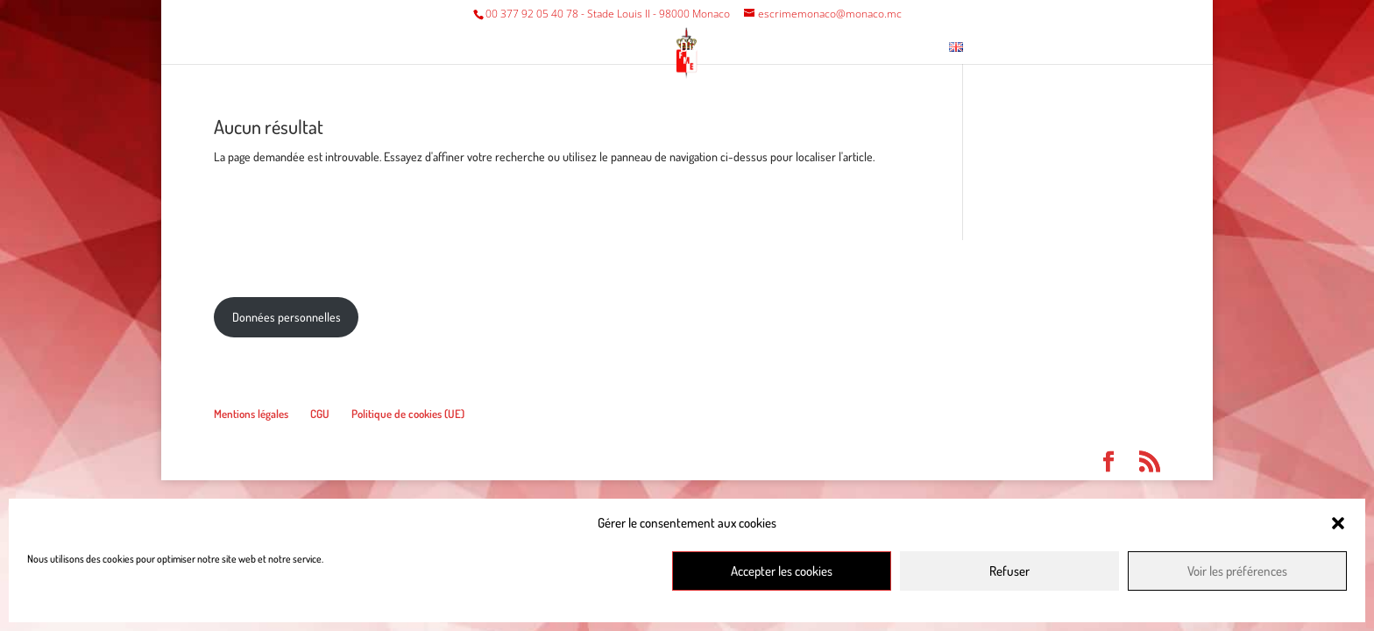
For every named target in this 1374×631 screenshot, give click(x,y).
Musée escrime (808, 47)
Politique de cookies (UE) (407, 414)
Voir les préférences (1237, 571)
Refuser (1009, 571)
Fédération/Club (464, 47)
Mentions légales (251, 414)
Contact (902, 47)
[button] (1338, 523)
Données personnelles (286, 316)
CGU (319, 414)
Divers (700, 47)
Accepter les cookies (781, 571)
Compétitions (598, 47)
